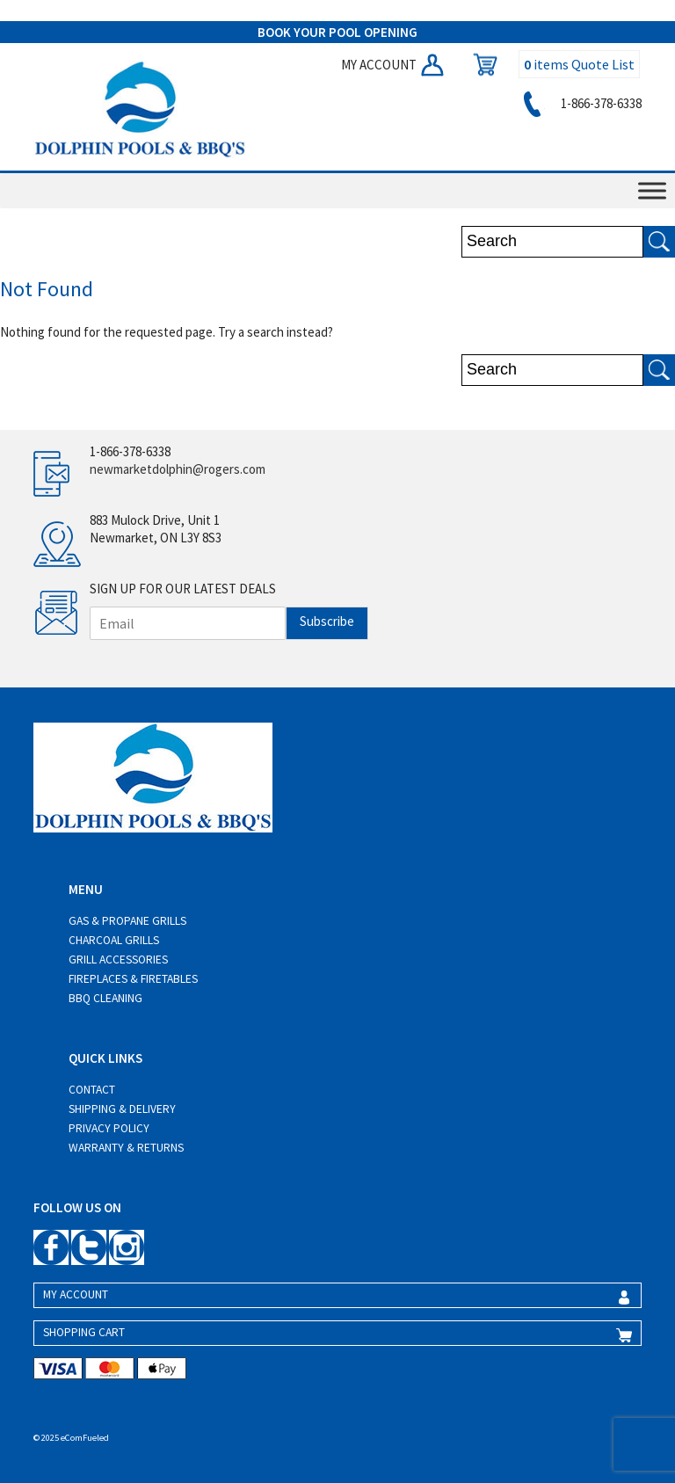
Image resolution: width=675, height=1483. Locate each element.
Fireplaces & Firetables (133, 978)
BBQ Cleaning (105, 998)
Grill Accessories (118, 959)
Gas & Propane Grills (127, 920)
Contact (92, 1089)
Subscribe (327, 621)
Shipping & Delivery (122, 1108)
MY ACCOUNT (393, 64)
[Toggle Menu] (652, 191)
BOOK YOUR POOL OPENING (337, 32)
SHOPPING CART (84, 1332)
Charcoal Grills (114, 940)
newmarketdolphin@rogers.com (177, 469)
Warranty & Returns (126, 1147)
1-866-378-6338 (580, 103)
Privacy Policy (109, 1128)
